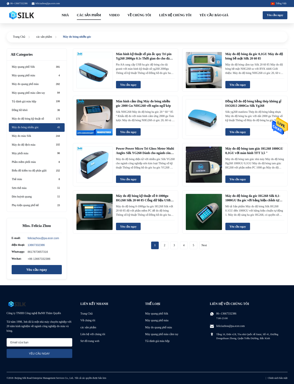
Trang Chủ (19, 36)
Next (204, 245)
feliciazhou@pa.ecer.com (48, 3)
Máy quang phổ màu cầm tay (161, 334)
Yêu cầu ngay (275, 15)
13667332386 (36, 245)
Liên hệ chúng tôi (175, 15)
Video (114, 15)
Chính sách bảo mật (277, 378)
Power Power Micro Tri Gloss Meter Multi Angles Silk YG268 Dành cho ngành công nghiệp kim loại (145, 153)
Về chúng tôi (139, 15)
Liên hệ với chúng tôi (92, 334)
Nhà (65, 15)
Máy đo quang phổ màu (158, 327)
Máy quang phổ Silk (156, 313)
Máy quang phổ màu (156, 320)
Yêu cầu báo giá (213, 15)
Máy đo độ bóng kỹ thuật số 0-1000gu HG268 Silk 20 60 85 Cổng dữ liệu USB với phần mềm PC (143, 200)
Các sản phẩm (89, 15)
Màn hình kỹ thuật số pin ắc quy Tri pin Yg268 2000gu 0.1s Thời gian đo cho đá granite (144, 58)
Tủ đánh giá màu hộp (157, 341)
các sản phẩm (44, 36)
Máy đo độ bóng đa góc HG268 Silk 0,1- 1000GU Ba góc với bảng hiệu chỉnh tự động (252, 200)
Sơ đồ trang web (89, 341)
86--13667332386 (226, 313)
